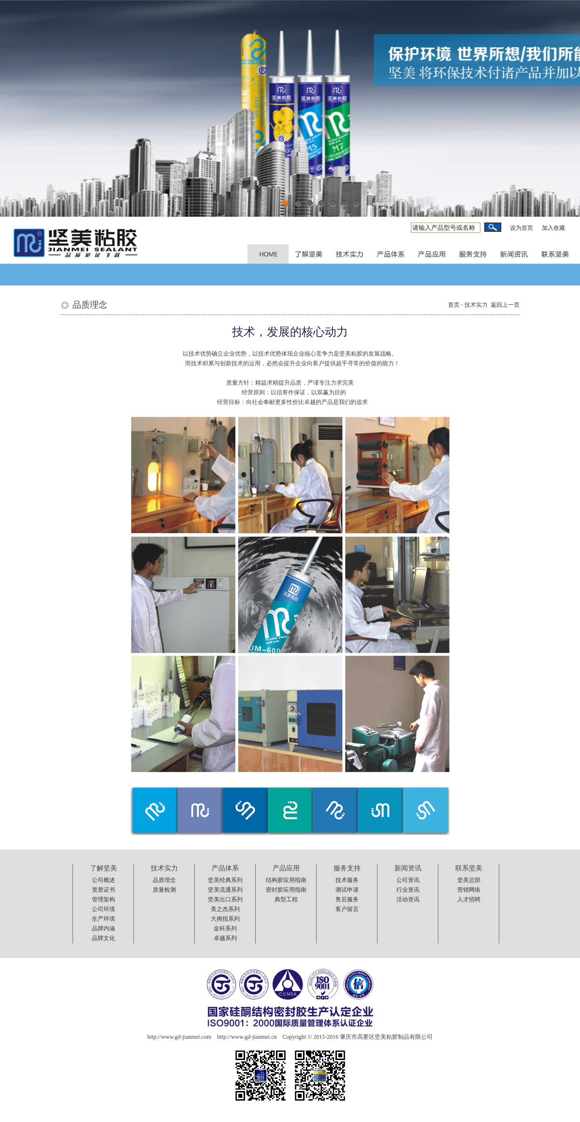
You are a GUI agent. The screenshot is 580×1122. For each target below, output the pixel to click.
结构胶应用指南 (286, 880)
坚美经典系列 (225, 880)
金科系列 (225, 928)
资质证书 (103, 889)
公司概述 (103, 880)
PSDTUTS (268, 254)
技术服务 (347, 880)
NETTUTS (350, 254)
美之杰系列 (225, 909)
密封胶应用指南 (286, 889)
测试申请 (347, 889)
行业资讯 (408, 889)
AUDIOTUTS (514, 254)
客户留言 (347, 909)
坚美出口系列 (225, 899)
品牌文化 (103, 938)
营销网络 (468, 889)
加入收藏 (553, 227)
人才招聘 (468, 899)
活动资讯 (408, 899)
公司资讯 (408, 880)
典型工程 (286, 899)
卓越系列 (225, 938)
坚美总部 (468, 880)
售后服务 (347, 899)
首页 (454, 304)
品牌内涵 (103, 928)
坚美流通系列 (225, 889)
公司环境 (103, 909)
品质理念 (164, 880)
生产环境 (103, 918)
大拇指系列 (225, 918)
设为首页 (521, 227)
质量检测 (164, 889)
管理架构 (103, 899)
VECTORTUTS (432, 254)
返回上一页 (505, 304)
